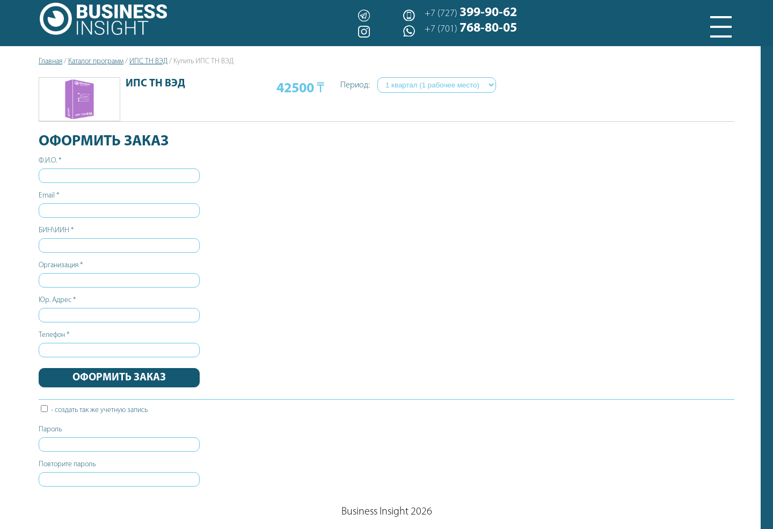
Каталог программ (95, 61)
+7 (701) (471, 28)
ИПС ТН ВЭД (148, 61)
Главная (50, 61)
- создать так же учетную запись (94, 410)
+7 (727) (471, 12)
